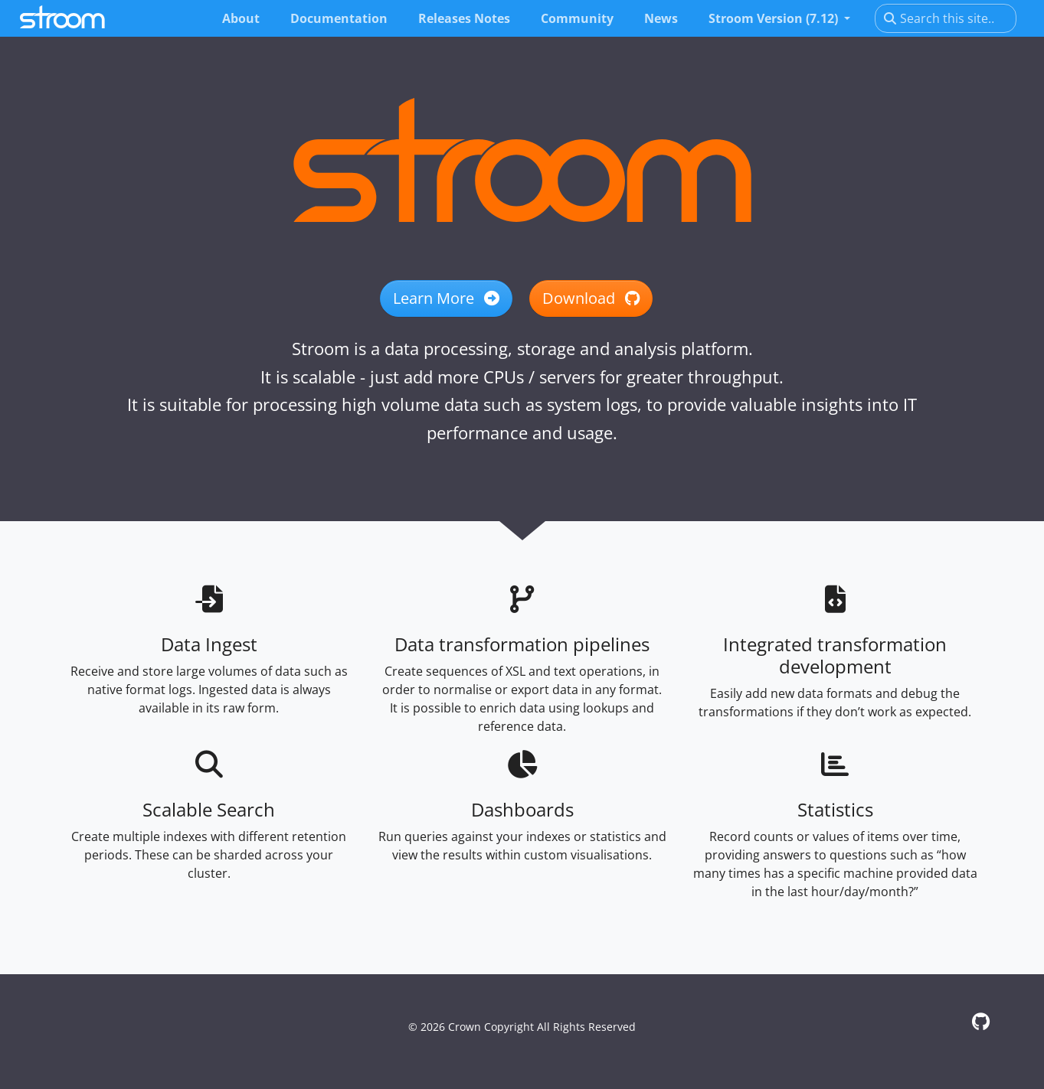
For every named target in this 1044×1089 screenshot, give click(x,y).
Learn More (446, 298)
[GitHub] (981, 1021)
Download (591, 298)
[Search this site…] (945, 18)
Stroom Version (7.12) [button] (775, 18)
